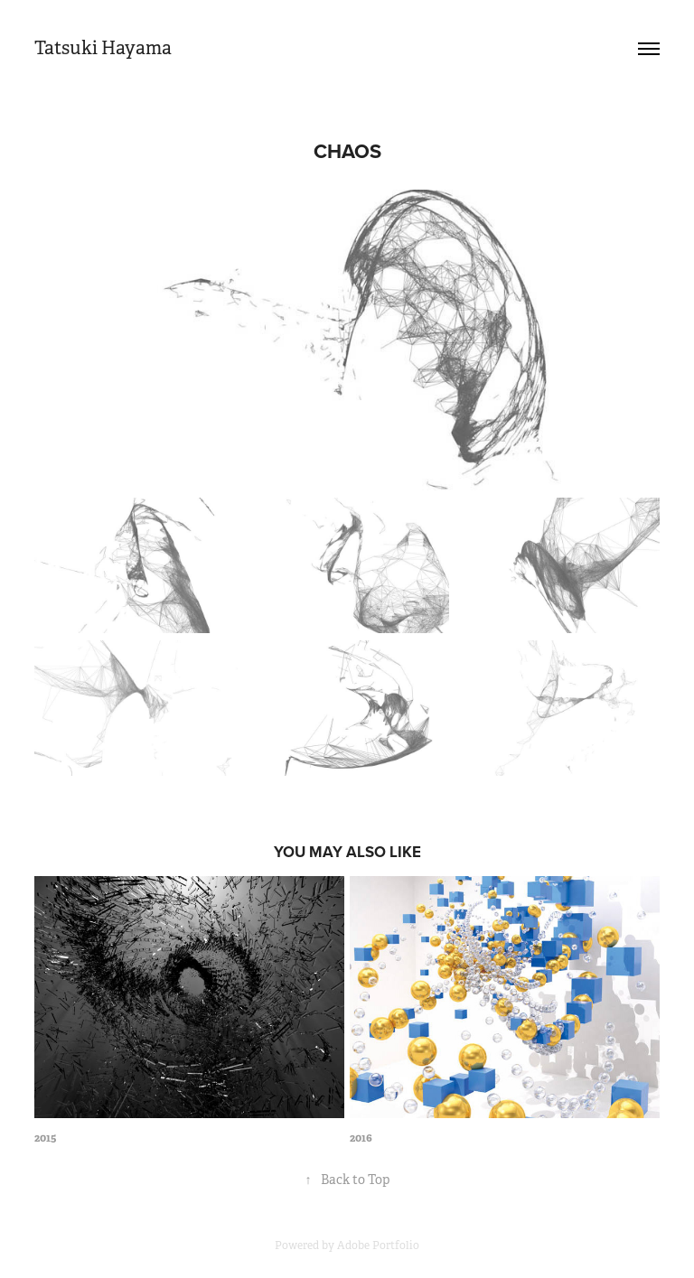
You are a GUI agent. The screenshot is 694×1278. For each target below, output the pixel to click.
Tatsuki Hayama (103, 48)
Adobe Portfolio (378, 1245)
